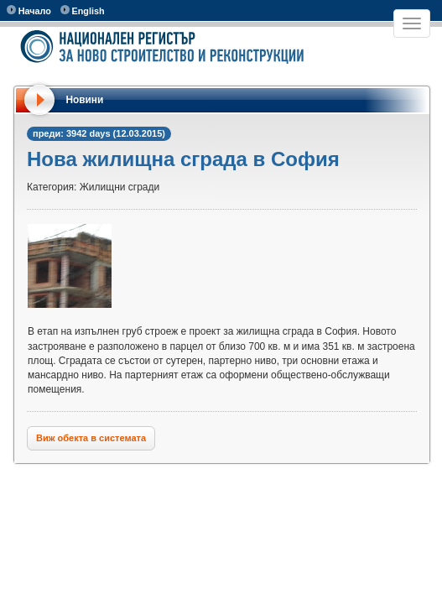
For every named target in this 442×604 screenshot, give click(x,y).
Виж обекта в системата (91, 438)
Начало (29, 10)
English (82, 10)
